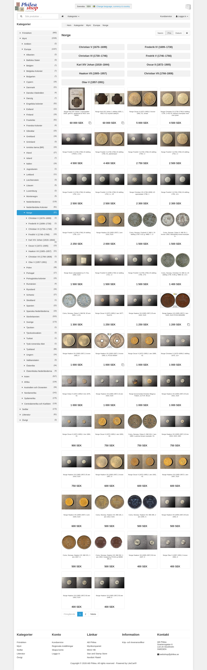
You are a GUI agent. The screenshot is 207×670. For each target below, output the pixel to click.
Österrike (40, 365)
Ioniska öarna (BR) (40, 147)
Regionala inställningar (62, 646)
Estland (40, 109)
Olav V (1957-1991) (41, 262)
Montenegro (40, 196)
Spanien (40, 305)
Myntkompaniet (94, 646)
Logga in (182, 16)
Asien (39, 376)
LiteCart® (132, 663)
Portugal (40, 273)
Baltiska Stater (40, 60)
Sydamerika (39, 398)
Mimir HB (91, 650)
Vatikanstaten (40, 360)
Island (40, 158)
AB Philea (91, 642)
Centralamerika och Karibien (39, 403)
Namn (160, 33)
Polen (40, 267)
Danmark (40, 87)
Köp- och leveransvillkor (133, 642)
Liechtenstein (40, 179)
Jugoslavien (40, 169)
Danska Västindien (40, 92)
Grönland (40, 141)
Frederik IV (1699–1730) (41, 223)
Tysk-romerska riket (40, 343)
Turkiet (40, 338)
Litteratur (38, 414)
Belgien (40, 65)
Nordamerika (39, 392)
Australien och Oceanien (39, 387)
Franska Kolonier (40, 125)
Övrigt (38, 420)
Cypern (40, 81)
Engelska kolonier (40, 103)
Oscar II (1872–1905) (41, 245)
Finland (40, 114)
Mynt (38, 38)
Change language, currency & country (113, 6)
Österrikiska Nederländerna (40, 371)
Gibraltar (40, 130)
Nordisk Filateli (94, 657)
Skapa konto (57, 650)
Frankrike (40, 120)
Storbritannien (40, 316)
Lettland (40, 174)
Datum (179, 33)
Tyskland (40, 349)
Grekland (40, 136)
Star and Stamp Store (97, 653)
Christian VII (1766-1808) (41, 256)
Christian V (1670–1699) (41, 218)
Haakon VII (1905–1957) (41, 251)
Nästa (93, 616)
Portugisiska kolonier (40, 278)
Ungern (40, 354)
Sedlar (38, 409)
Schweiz (40, 294)
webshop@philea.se (169, 654)
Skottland (40, 300)
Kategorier (73, 16)
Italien (40, 163)
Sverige (40, 322)
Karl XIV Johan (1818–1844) (41, 240)
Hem (69, 25)
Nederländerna (40, 201)
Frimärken (38, 32)
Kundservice (166, 16)
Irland (40, 152)
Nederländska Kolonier (40, 207)
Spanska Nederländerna (40, 311)
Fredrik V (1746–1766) (41, 234)
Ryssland (40, 289)
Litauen (40, 185)
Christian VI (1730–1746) (41, 229)
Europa (39, 49)
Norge (40, 212)
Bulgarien (40, 76)
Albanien (40, 54)
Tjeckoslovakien (40, 332)
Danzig (40, 98)
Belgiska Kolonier (40, 71)
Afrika (39, 381)
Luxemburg (40, 190)
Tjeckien (40, 327)
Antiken (39, 43)
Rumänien (40, 283)
